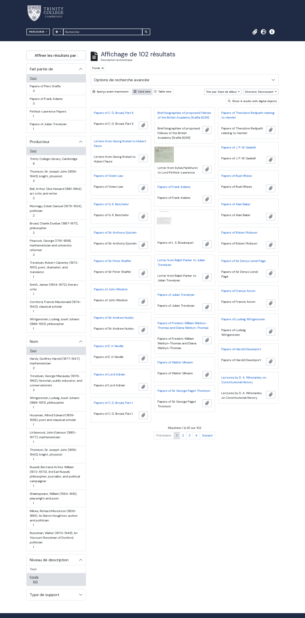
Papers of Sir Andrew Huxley (114, 318)
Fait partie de (41, 69)
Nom (34, 341)
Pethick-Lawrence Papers (48, 114)
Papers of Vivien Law (108, 176)
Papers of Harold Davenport (241, 349)
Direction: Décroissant (259, 91)
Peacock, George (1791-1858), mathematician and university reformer (51, 247)
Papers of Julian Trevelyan (48, 126)
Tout (33, 78)
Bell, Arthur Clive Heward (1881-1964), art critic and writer (56, 193)
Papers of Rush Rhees (236, 176)
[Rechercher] (102, 32)
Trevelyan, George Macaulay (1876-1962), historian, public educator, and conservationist (56, 383)
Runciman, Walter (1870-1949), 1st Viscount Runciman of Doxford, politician (54, 540)
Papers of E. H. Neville (109, 346)
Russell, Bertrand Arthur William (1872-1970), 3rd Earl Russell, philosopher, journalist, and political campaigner (55, 476)
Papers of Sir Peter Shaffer (112, 261)
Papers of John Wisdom (111, 289)
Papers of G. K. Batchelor (111, 204)
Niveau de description (49, 559)
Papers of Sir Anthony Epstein (115, 232)
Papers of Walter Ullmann (175, 362)
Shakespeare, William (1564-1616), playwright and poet (53, 498)
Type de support (44, 594)
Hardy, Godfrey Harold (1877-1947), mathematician (55, 363)
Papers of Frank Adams (46, 101)
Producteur (40, 141)
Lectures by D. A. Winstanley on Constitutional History (243, 379)
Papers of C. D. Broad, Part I (113, 403)
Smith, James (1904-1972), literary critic (54, 289)
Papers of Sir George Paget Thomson (184, 391)
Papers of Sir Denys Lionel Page (243, 261)
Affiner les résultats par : (56, 55)
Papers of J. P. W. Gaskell (238, 147)
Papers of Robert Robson (239, 232)
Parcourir (37, 31)
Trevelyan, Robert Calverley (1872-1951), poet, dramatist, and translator (54, 269)
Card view (142, 91)
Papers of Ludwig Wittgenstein (243, 319)
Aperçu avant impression (110, 91)
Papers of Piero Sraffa (45, 88)
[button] (255, 32)
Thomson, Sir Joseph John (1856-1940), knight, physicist (53, 176)
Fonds (39, 579)
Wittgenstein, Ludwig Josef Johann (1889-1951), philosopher (54, 324)
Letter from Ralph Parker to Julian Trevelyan (181, 262)
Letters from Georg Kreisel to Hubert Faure (120, 143)
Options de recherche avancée (121, 79)
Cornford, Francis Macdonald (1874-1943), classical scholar (55, 306)
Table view (162, 91)
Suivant (207, 435)
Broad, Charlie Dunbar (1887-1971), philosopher (54, 228)
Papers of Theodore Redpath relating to (247, 115)
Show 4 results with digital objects (252, 101)
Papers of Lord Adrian (109, 374)
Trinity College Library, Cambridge (53, 161)
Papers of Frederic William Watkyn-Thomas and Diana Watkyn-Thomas (183, 325)
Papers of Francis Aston (238, 291)
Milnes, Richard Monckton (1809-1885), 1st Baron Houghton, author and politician (54, 518)
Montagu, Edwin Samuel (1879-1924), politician (56, 211)
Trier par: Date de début (222, 91)
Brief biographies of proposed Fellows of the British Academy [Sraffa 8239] (184, 115)
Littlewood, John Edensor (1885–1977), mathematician (53, 437)
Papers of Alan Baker (236, 204)
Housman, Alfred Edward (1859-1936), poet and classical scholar (53, 420)
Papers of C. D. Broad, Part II (113, 113)
